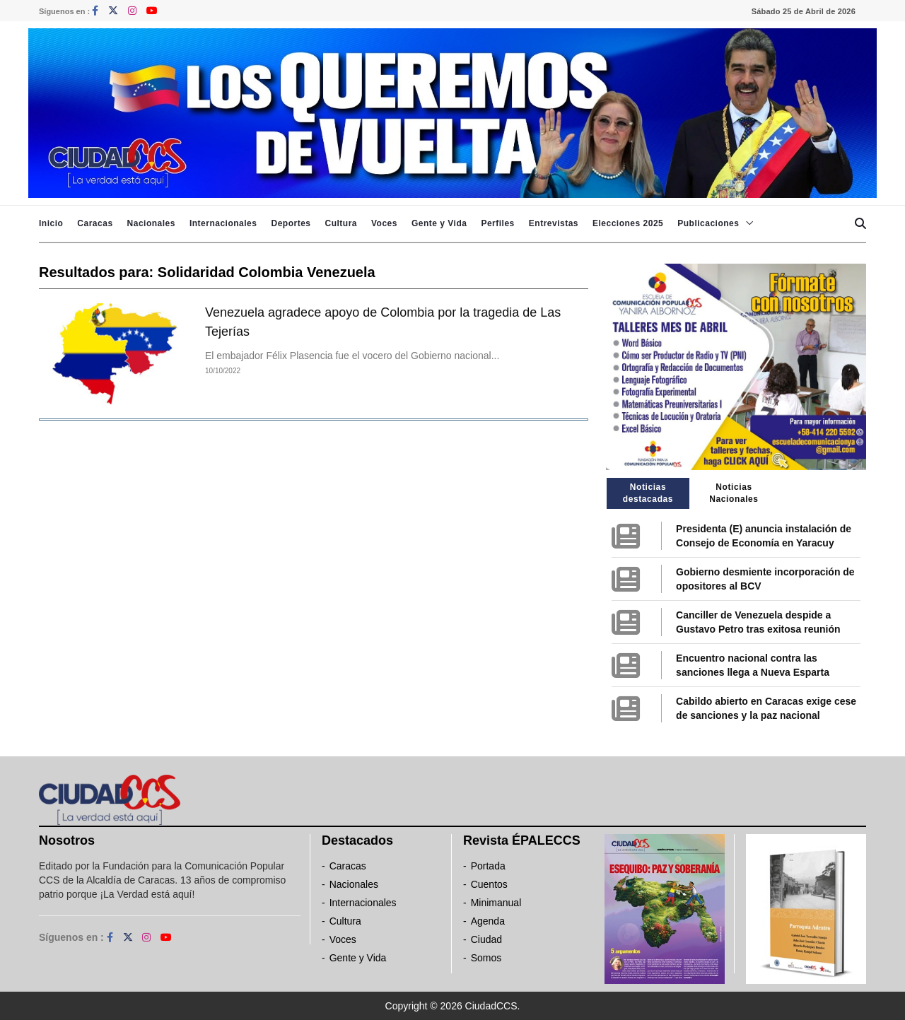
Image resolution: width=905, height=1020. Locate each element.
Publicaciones (708, 223)
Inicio (51, 223)
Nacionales (151, 223)
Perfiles (497, 223)
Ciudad (486, 939)
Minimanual (496, 902)
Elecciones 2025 (627, 223)
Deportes (290, 223)
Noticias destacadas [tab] (648, 493)
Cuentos (489, 884)
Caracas (94, 223)
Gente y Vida (439, 223)
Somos (486, 957)
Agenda (488, 921)
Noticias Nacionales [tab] (733, 493)
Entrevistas (553, 223)
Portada (488, 866)
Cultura (341, 223)
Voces (384, 223)
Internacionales (223, 223)
